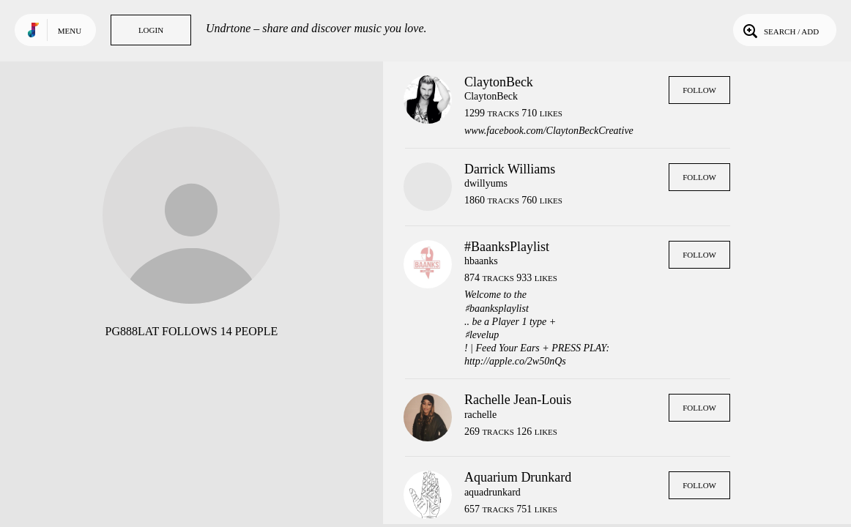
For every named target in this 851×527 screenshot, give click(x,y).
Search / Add (779, 30)
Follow (699, 90)
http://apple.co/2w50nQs (515, 361)
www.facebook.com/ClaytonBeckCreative (548, 130)
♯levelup (481, 334)
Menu (69, 30)
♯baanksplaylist (496, 308)
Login (150, 30)
